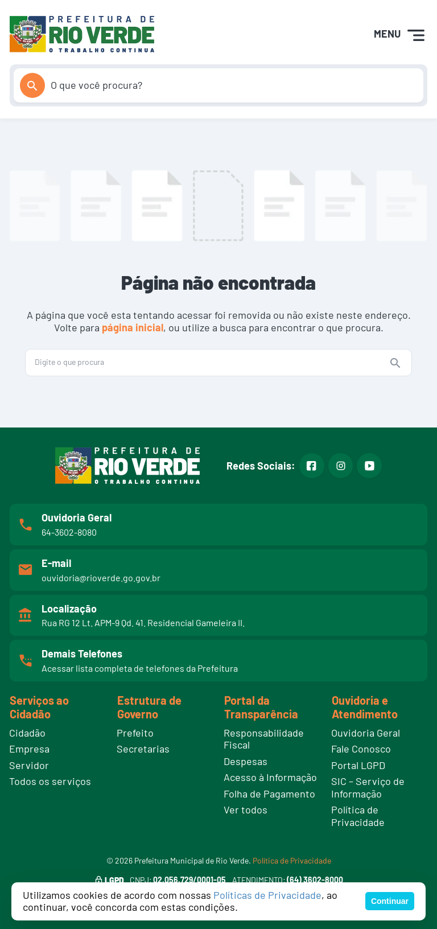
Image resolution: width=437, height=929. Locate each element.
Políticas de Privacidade (267, 895)
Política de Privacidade (292, 860)
